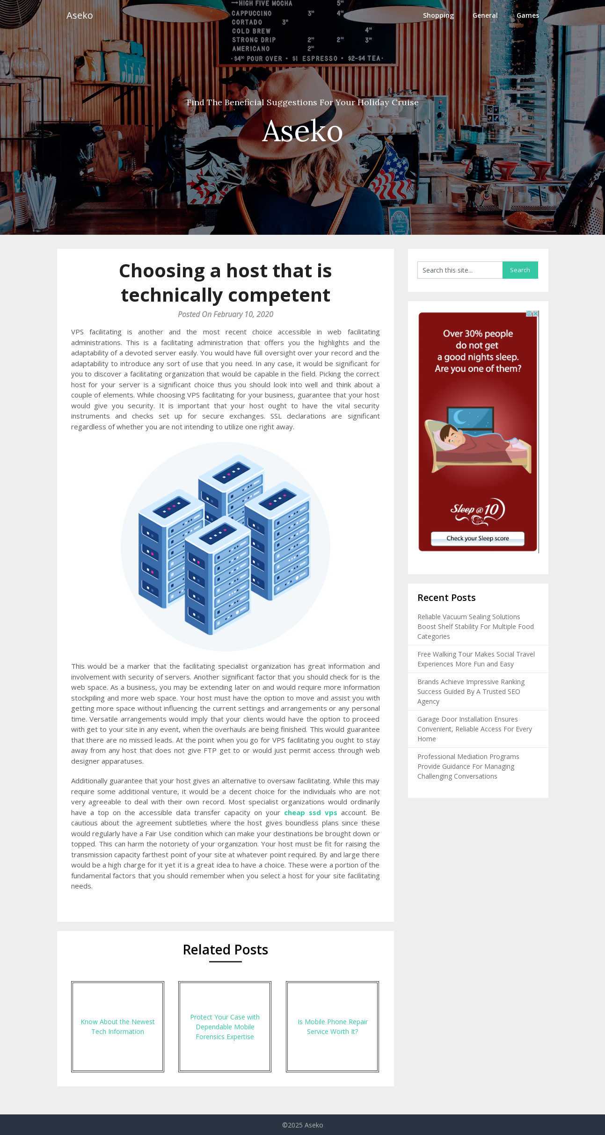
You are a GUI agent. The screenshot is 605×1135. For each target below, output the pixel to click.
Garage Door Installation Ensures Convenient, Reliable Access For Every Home (474, 729)
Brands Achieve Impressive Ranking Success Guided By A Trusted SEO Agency (471, 691)
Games (528, 15)
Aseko (79, 15)
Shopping (438, 15)
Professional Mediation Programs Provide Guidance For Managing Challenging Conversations (468, 766)
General (485, 15)
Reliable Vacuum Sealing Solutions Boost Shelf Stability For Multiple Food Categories (475, 626)
